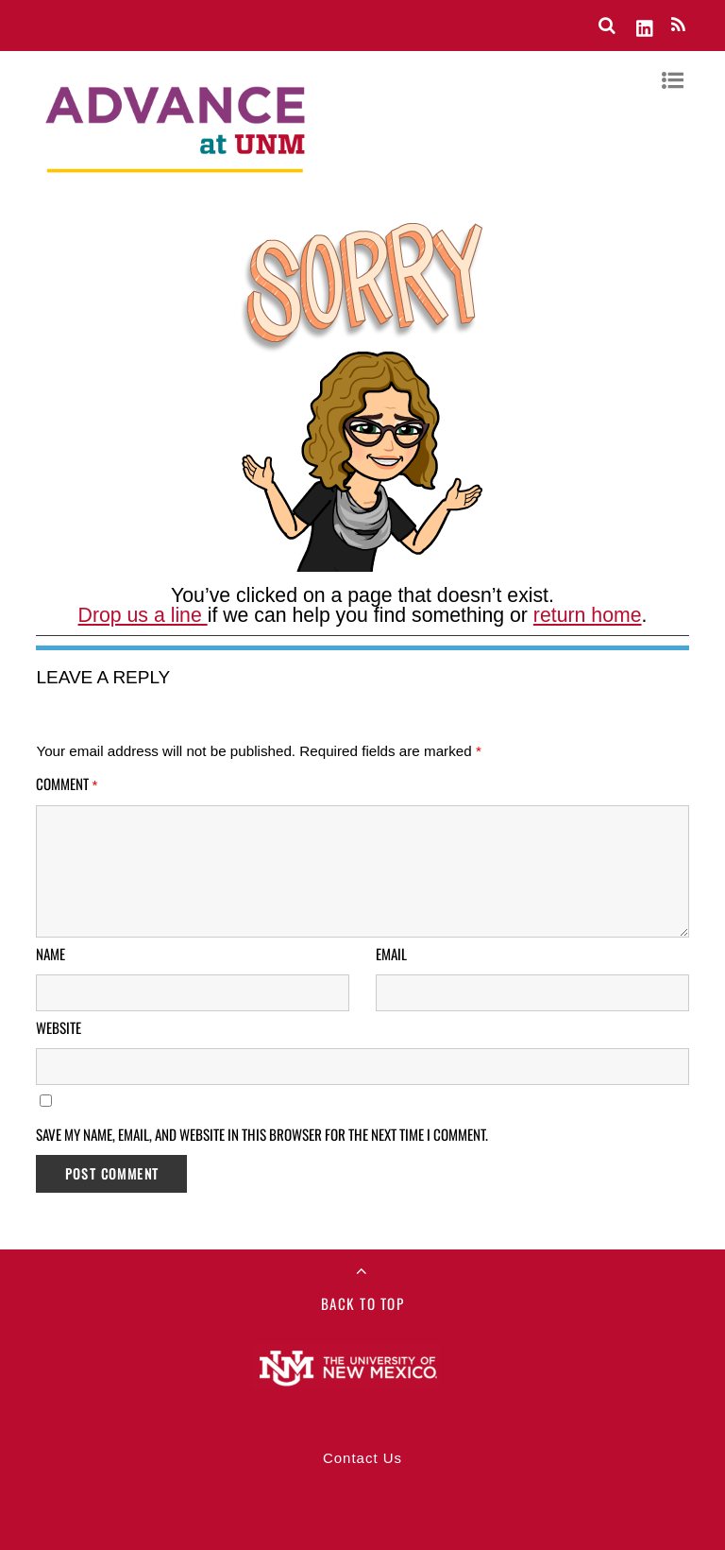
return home (587, 615)
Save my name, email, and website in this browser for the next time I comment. (262, 1134)
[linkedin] (645, 25)
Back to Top (363, 1303)
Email (391, 953)
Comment (66, 783)
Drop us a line (143, 615)
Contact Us (362, 1458)
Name (50, 953)
